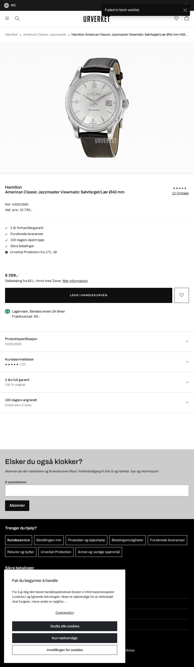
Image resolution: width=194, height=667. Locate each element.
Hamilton (11, 34)
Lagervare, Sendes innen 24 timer (38, 311)
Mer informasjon (75, 281)
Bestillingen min (48, 540)
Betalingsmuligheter (127, 540)
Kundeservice (18, 540)
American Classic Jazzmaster (44, 34)
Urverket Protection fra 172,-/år (31, 252)
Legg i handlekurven (88, 295)
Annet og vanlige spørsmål (99, 552)
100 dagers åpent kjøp (24, 240)
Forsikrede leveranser (24, 234)
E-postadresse (15, 482)
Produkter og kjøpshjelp (86, 540)
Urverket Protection (56, 552)
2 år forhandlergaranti (24, 228)
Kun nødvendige (65, 638)
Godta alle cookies (64, 626)
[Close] (185, 10)
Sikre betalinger (19, 246)
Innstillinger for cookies (65, 650)
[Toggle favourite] (181, 295)
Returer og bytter (20, 552)
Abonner (17, 505)
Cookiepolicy (65, 612)
